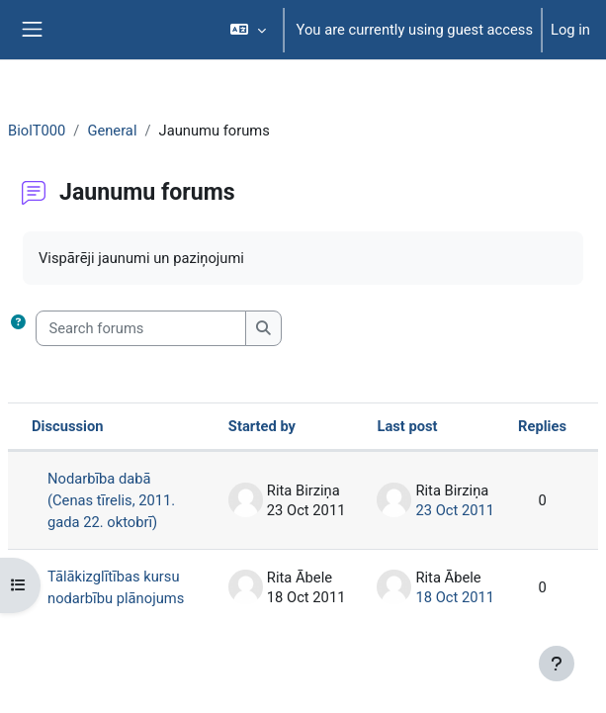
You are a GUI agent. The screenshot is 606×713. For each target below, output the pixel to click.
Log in (570, 30)
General (111, 130)
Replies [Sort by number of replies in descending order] (542, 426)
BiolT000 (36, 130)
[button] (247, 29)
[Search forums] (141, 328)
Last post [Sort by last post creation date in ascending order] (407, 426)
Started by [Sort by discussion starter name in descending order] (262, 426)
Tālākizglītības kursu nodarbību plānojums (115, 587)
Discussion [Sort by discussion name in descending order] (68, 426)
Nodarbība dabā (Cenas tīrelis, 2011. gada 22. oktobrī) (111, 500)
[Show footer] (556, 663)
